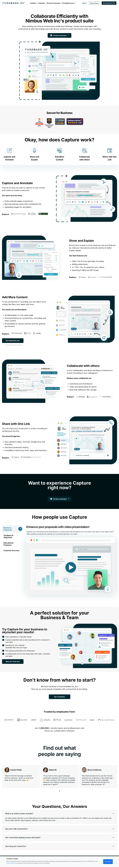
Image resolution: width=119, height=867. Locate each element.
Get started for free (109, 3)
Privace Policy (10, 863)
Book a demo (94, 3)
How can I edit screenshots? (16, 824)
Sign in (84, 3)
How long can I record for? (15, 841)
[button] (59, 785)
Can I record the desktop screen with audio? (23, 832)
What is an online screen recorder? (19, 808)
